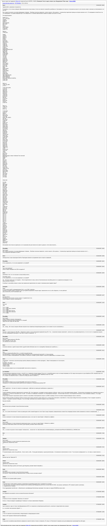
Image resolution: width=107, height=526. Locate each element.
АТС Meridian (18, 3)
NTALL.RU (17, 1)
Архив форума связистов (8, 3)
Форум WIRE (72, 1)
